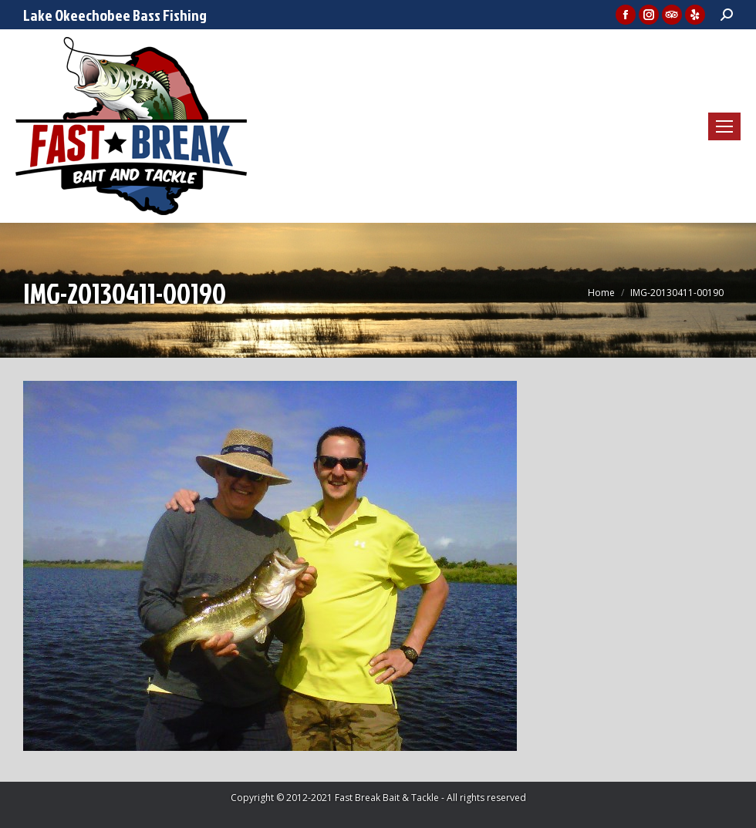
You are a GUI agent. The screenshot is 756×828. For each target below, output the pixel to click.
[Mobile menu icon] (724, 126)
